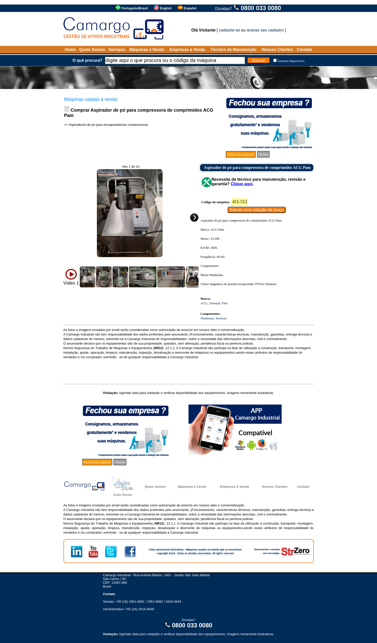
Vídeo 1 (71, 283)
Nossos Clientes (277, 49)
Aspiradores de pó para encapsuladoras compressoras (108, 125)
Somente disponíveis (291, 61)
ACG (204, 303)
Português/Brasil (135, 8)
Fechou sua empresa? (241, 154)
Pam (225, 303)
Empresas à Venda (187, 49)
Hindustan (207, 318)
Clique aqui (241, 184)
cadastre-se (229, 30)
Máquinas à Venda (146, 49)
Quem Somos (92, 49)
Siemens (221, 318)
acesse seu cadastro (265, 30)
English (166, 8)
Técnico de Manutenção (233, 49)
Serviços (116, 49)
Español (190, 8)
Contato (304, 49)
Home (70, 49)
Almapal (214, 303)
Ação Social (122, 495)
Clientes (263, 154)
